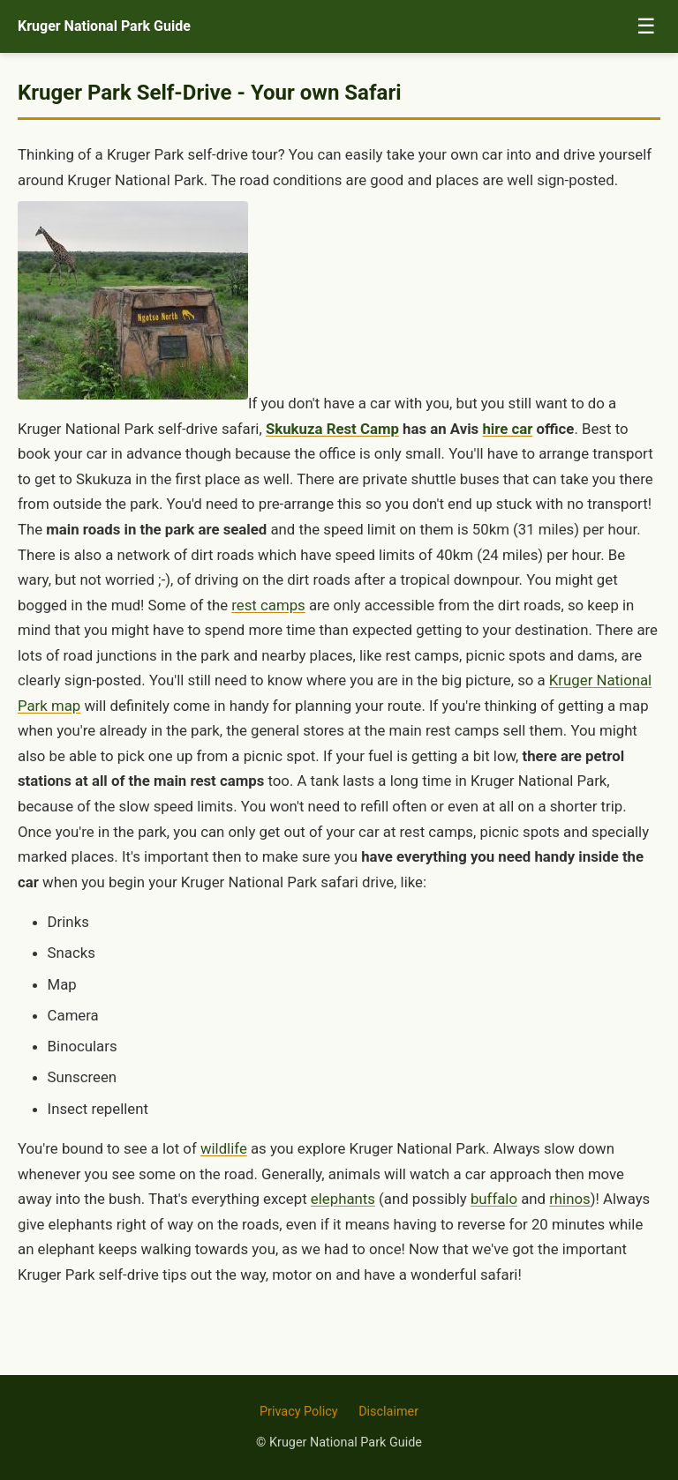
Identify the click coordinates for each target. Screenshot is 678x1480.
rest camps (268, 605)
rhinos (570, 1198)
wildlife (223, 1148)
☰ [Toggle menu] (646, 26)
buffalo (494, 1198)
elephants (343, 1198)
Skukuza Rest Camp (332, 428)
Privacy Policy (299, 1411)
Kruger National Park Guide (104, 26)
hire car (507, 428)
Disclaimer (388, 1411)
